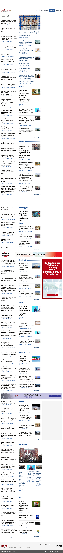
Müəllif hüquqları (47, 545)
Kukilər (28, 547)
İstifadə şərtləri (12, 547)
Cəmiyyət (22, 260)
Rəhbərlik (31, 545)
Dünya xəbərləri (24, 353)
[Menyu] (59, 10)
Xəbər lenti (5, 16)
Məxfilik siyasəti (21, 547)
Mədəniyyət (23, 444)
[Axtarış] (33, 10)
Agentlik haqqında (13, 545)
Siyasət (21, 141)
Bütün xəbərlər (36, 137)
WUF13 (21, 86)
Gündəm (22, 303)
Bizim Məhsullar (38, 545)
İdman (21, 498)
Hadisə (21, 401)
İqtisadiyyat (23, 208)
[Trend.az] (6, 10)
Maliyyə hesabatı (23, 545)
